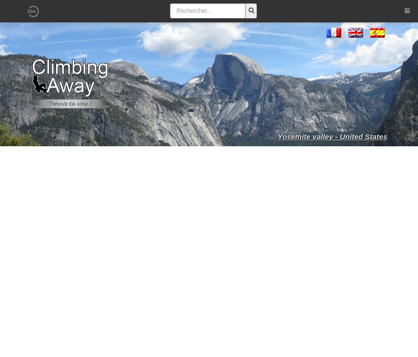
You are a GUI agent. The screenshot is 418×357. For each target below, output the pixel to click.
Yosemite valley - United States (332, 136)
